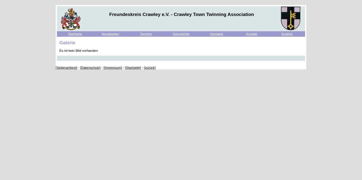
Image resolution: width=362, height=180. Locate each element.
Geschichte (181, 34)
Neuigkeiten (110, 34)
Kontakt (251, 34)
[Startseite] (133, 68)
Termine (146, 34)
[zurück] (150, 68)
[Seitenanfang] (66, 68)
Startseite (75, 34)
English (287, 34)
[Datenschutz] (90, 68)
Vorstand (216, 34)
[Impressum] (113, 68)
